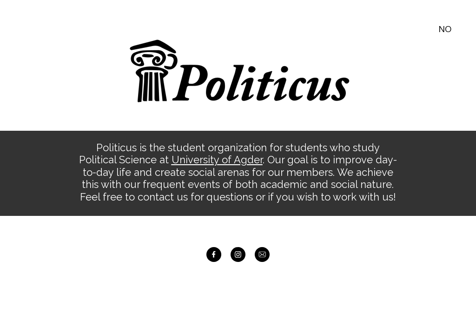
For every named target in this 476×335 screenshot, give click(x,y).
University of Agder (217, 160)
